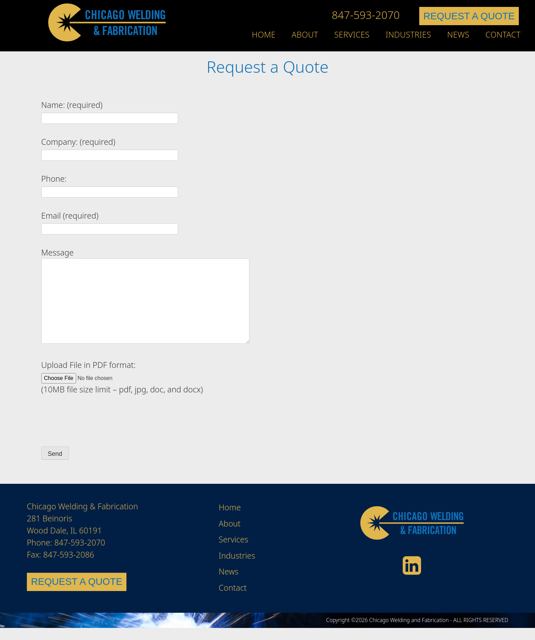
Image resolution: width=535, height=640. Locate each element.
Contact (503, 34)
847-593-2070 (366, 15)
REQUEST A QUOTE (469, 16)
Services (352, 34)
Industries (408, 34)
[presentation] (93, 421)
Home (264, 34)
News (458, 34)
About (305, 34)
